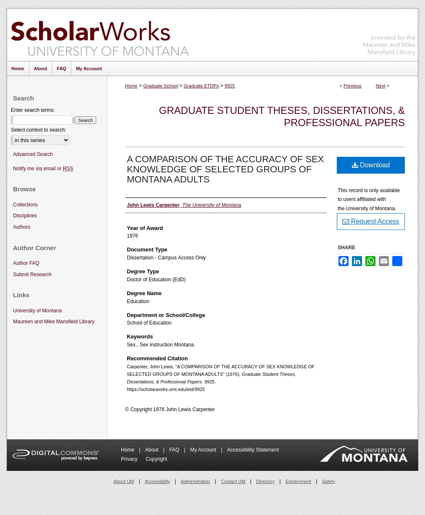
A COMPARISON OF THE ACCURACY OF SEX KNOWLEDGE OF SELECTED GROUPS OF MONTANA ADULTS (225, 169)
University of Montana (37, 311)
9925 (230, 85)
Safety (328, 481)
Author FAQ (26, 263)
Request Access (370, 221)
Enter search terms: (33, 110)
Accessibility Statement (253, 450)
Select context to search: (38, 130)
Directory (265, 481)
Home (131, 85)
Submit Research (32, 274)
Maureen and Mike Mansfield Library (389, 33)
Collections (25, 205)
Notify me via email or (43, 169)
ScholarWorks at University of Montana (99, 35)
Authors (21, 227)
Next (381, 85)
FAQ (175, 450)
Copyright (156, 459)
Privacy (130, 459)
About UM (123, 481)
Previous (353, 85)
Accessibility (157, 481)
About (152, 450)
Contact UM (233, 481)
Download (371, 165)
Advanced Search (33, 154)
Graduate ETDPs (201, 85)
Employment (298, 481)
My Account (204, 450)
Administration (195, 481)
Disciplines (25, 216)
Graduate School (160, 85)
